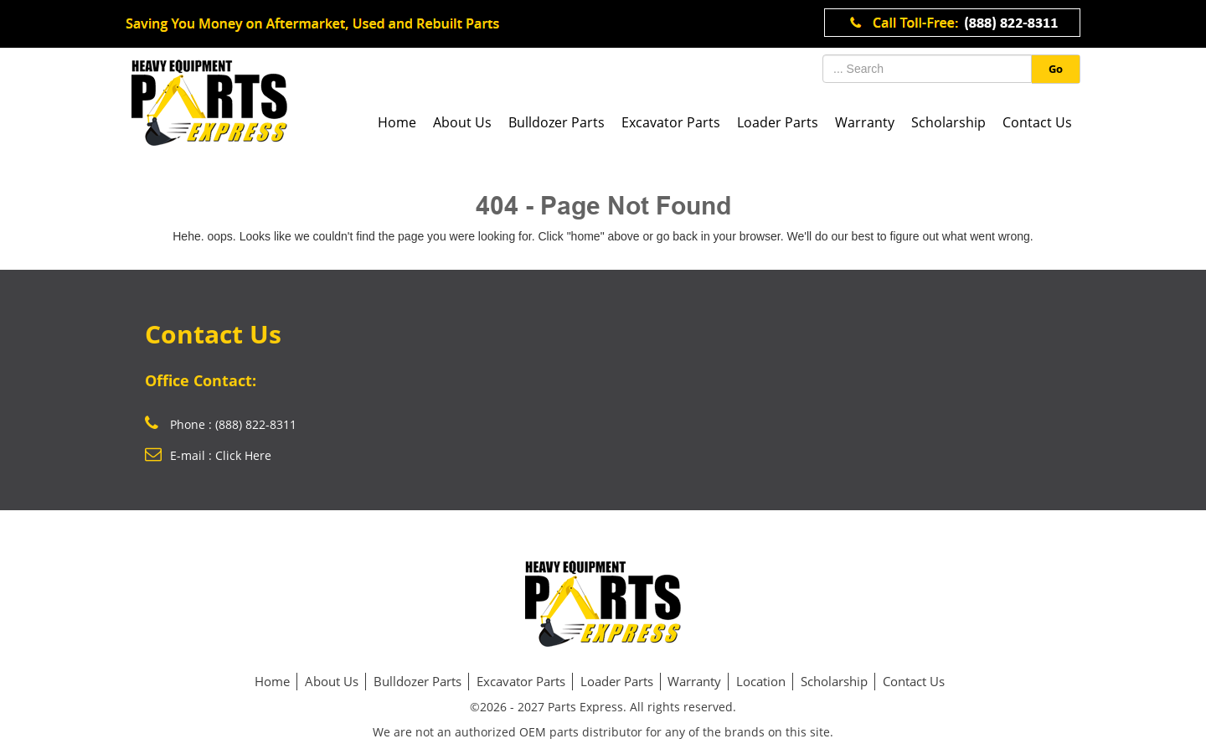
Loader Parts (777, 122)
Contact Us (1037, 122)
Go (1056, 68)
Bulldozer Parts (556, 122)
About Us (462, 122)
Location (761, 681)
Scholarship (948, 122)
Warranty (864, 122)
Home (397, 122)
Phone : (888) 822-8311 (220, 424)
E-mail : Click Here (208, 455)
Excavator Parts (670, 122)
